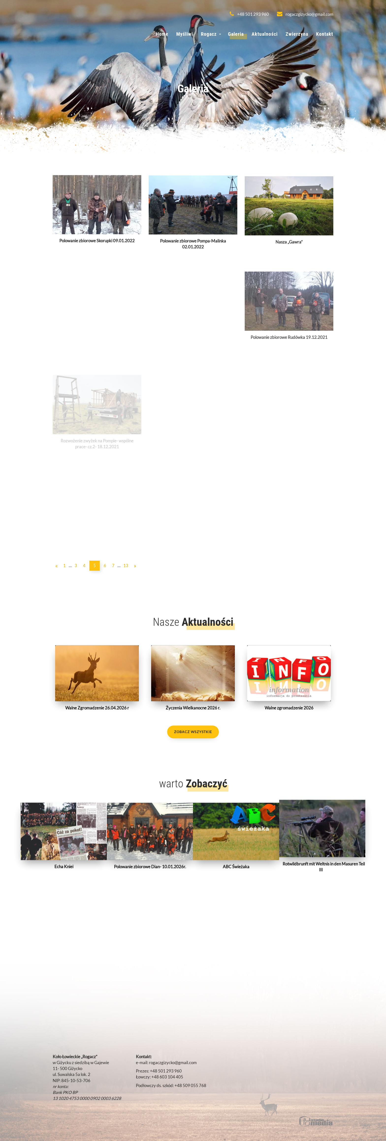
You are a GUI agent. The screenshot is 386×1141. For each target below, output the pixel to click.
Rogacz (209, 34)
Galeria (236, 34)
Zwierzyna (297, 34)
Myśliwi (184, 34)
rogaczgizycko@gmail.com (305, 14)
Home (162, 34)
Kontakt (324, 34)
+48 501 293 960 (249, 14)
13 (125, 565)
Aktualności (265, 34)
